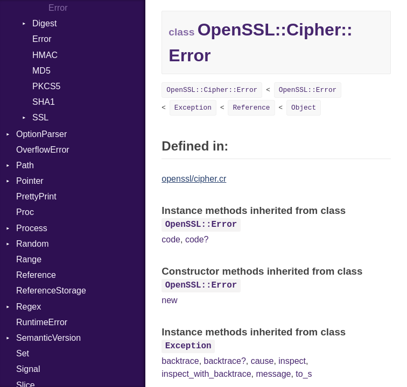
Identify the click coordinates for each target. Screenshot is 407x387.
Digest (44, 23)
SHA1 (43, 101)
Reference (36, 275)
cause (262, 361)
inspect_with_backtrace (206, 373)
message (273, 373)
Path (25, 165)
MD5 (41, 70)
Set (22, 353)
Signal (28, 369)
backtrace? (225, 361)
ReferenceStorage (51, 290)
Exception (193, 108)
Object (303, 108)
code (171, 239)
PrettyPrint (36, 196)
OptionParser (41, 134)
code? (197, 239)
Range (28, 259)
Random (32, 243)
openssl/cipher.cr (194, 178)
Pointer (30, 180)
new (169, 300)
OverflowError (42, 149)
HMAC (45, 55)
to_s (304, 373)
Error (58, 7)
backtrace (180, 361)
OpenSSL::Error (308, 90)
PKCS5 (46, 86)
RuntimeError (41, 322)
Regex (28, 306)
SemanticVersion (48, 337)
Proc (25, 212)
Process (31, 228)
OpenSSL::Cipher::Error (211, 90)
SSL (40, 117)
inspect (292, 361)
